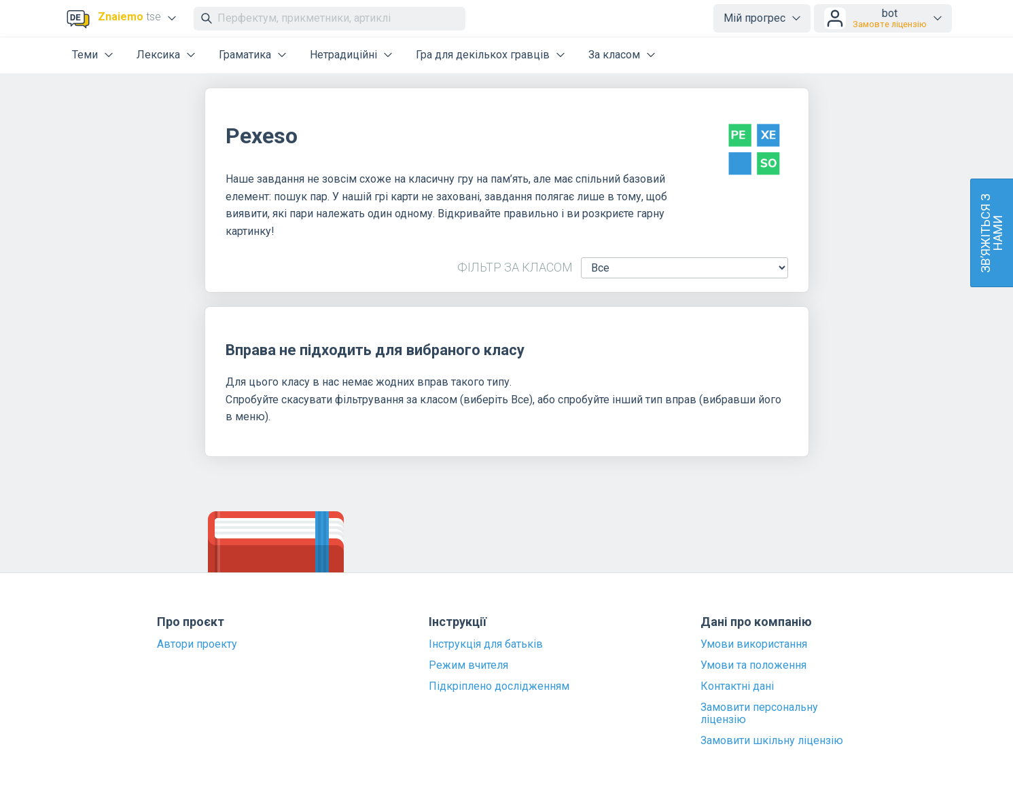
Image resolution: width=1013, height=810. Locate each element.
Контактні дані (737, 686)
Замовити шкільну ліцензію (771, 741)
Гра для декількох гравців (483, 54)
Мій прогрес (754, 18)
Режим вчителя (468, 665)
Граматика (245, 54)
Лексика (158, 54)
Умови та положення (753, 665)
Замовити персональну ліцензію (759, 713)
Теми (85, 54)
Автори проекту (197, 644)
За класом (614, 54)
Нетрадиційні (343, 54)
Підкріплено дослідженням (499, 686)
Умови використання (753, 644)
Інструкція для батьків (486, 644)
